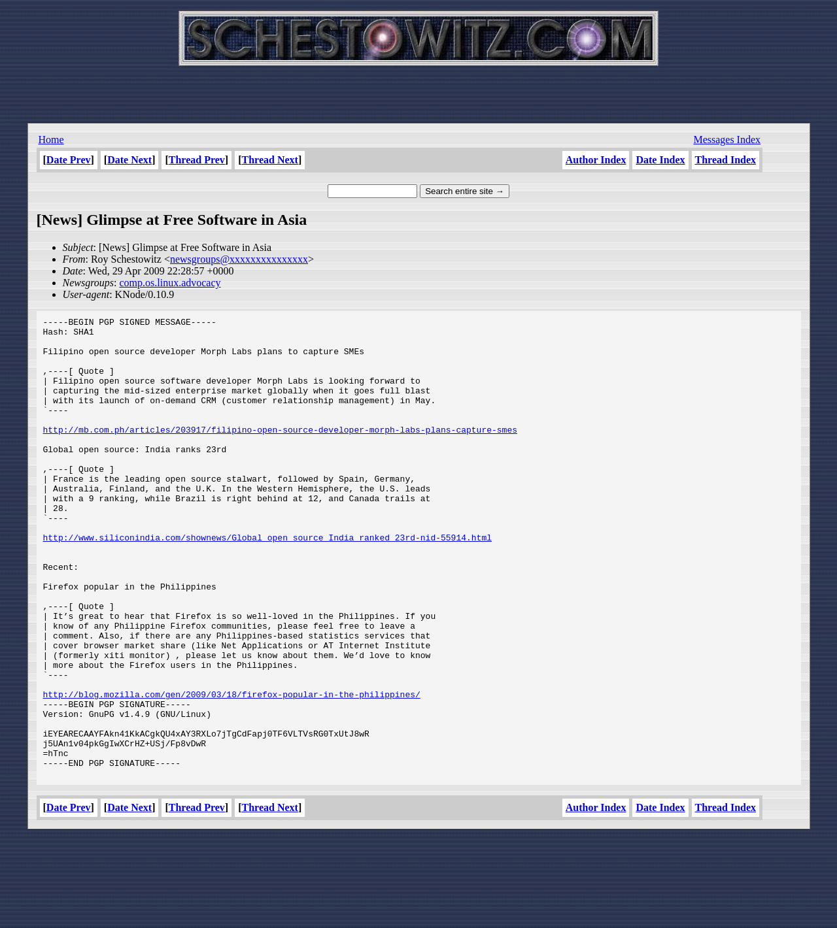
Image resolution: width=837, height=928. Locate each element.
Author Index (596, 159)
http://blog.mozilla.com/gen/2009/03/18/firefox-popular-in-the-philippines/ (231, 770)
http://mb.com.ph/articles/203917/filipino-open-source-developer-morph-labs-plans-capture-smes (280, 453)
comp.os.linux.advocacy (169, 282)
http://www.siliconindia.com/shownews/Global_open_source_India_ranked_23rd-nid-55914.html (267, 582)
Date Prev (68, 159)
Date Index (660, 159)
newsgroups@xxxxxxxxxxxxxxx (239, 259)
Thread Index (726, 159)
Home (51, 139)
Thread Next (270, 159)
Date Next (129, 159)
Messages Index (726, 139)
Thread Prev (197, 159)
